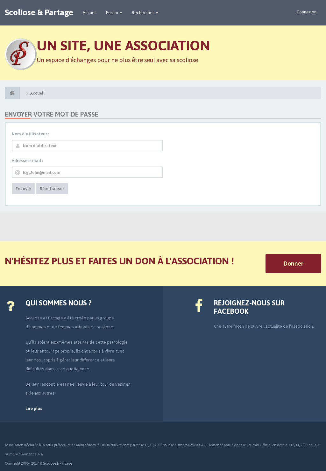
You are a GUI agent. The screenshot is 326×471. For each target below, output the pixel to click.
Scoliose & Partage (39, 12)
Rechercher (145, 12)
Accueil (89, 12)
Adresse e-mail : (27, 160)
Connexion (306, 12)
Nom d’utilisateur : (30, 134)
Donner (293, 263)
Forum (114, 12)
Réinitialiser (52, 188)
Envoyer (23, 188)
